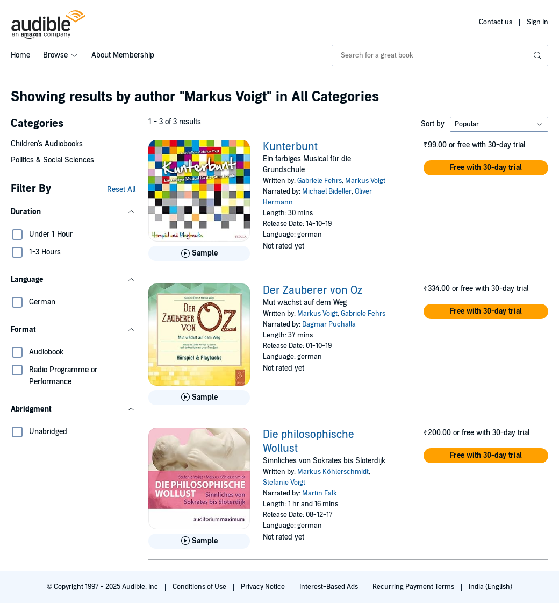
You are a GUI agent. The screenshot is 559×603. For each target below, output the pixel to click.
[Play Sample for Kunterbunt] (199, 253)
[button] (73, 212)
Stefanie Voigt (284, 482)
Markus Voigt (365, 180)
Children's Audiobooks (47, 143)
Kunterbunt (290, 146)
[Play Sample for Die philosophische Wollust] (199, 541)
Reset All (121, 189)
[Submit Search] (538, 55)
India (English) (490, 587)
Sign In (537, 22)
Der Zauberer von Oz (312, 290)
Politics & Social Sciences (52, 160)
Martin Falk (319, 493)
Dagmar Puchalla (329, 324)
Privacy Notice (263, 587)
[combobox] (440, 55)
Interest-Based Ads (329, 587)
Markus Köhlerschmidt (332, 471)
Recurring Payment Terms (414, 587)
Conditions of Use (200, 587)
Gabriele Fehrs (319, 180)
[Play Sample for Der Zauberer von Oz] (199, 397)
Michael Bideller (327, 191)
